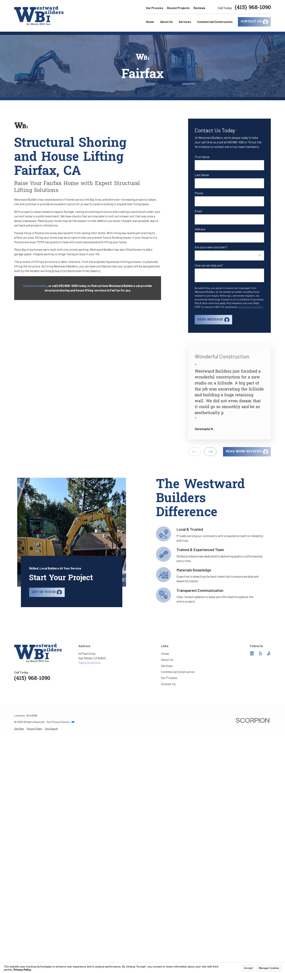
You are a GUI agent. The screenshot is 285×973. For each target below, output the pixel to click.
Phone (199, 193)
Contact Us (168, 684)
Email (198, 211)
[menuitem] (19, 729)
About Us (167, 659)
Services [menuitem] (185, 21)
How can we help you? (209, 265)
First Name (202, 157)
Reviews (199, 8)
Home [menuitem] (150, 21)
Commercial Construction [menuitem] (214, 21)
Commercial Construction (178, 672)
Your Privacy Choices (60, 721)
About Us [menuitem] (166, 21)
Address (200, 229)
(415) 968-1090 (253, 8)
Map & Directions (89, 662)
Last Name (202, 175)
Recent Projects (178, 8)
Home (165, 653)
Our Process (154, 8)
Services (166, 666)
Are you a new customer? (211, 247)
